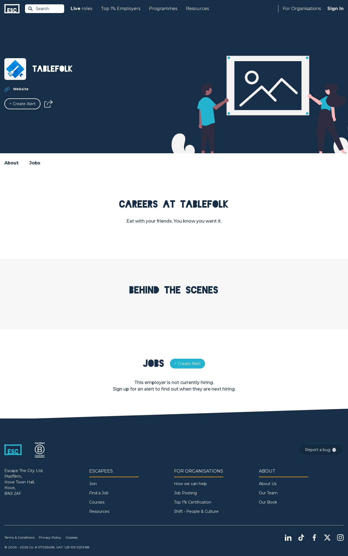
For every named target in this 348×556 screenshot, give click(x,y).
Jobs (34, 162)
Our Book (268, 502)
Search (38, 8)
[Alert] (22, 103)
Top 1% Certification (192, 502)
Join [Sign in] (93, 483)
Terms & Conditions (19, 537)
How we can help (190, 483)
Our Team (268, 493)
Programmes (163, 8)
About (11, 162)
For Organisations (302, 8)
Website (21, 89)
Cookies (71, 537)
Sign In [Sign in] (335, 8)
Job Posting (185, 493)
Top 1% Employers (120, 8)
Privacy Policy (50, 537)
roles (81, 8)
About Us (267, 483)
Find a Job (98, 493)
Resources (197, 8)
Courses (96, 502)
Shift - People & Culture (196, 511)
